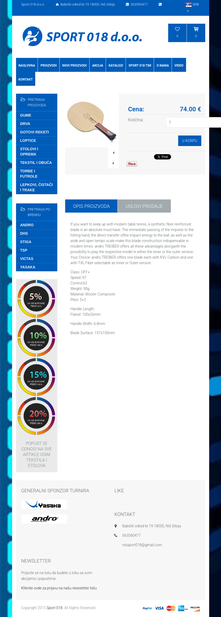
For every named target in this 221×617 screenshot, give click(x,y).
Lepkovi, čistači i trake (36, 187)
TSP (23, 250)
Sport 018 (54, 608)
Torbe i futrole (29, 173)
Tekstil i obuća (36, 162)
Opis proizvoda (91, 206)
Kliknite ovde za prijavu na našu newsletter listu (59, 588)
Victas (26, 259)
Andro (27, 225)
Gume (25, 115)
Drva (25, 124)
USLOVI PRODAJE (144, 206)
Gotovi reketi (34, 132)
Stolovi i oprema (29, 151)
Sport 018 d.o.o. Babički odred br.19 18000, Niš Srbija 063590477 (92, 4)
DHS (24, 233)
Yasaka (27, 267)
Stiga (26, 242)
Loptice (28, 140)
